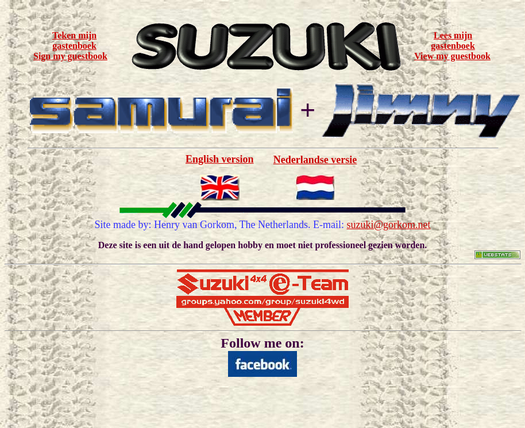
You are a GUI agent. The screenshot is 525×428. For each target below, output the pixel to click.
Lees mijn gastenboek (452, 40)
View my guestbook (452, 56)
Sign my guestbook (70, 56)
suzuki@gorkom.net (389, 224)
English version (220, 159)
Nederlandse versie (315, 159)
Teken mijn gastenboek (74, 40)
